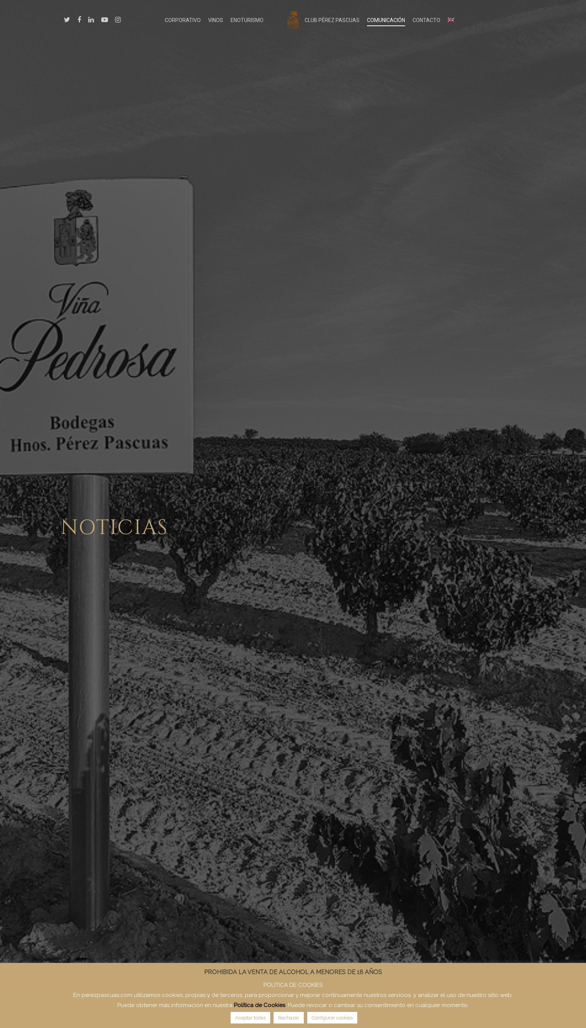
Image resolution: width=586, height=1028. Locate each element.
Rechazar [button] (288, 1018)
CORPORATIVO (183, 20)
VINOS (215, 20)
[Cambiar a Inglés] (451, 20)
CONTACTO (426, 20)
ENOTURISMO (247, 20)
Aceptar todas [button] (250, 1018)
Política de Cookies (259, 1005)
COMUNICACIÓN (386, 20)
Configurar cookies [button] (332, 1018)
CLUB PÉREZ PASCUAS (332, 20)
